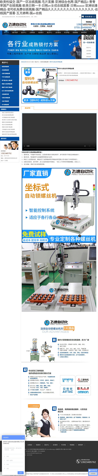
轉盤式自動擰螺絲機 (7, 84)
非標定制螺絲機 (6, 97)
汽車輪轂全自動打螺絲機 (8, 129)
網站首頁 (6, 32)
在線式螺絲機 (5, 101)
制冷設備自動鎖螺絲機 (7, 115)
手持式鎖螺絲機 (6, 77)
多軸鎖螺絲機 (5, 70)
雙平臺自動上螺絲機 (7, 80)
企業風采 (32, 32)
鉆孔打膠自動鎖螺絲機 (7, 90)
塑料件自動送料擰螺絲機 (8, 131)
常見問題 (66, 32)
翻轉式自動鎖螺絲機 (7, 122)
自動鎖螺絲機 (35, 455)
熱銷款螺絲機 (5, 66)
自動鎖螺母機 (5, 94)
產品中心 (49, 32)
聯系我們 (93, 16)
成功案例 (58, 32)
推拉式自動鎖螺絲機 (7, 124)
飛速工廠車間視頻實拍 (7, 112)
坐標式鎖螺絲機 (6, 73)
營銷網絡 (75, 32)
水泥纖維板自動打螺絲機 (8, 117)
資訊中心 (23, 32)
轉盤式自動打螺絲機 (7, 127)
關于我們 (81, 16)
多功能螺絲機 (5, 104)
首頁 (32, 62)
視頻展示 (87, 16)
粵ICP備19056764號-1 (66, 449)
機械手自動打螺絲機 (7, 87)
